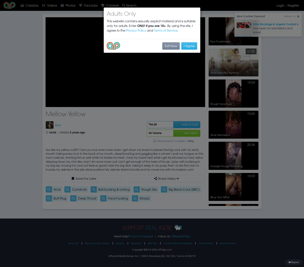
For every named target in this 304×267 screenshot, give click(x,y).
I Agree (189, 46)
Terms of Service (165, 30)
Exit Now (171, 46)
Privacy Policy (136, 30)
